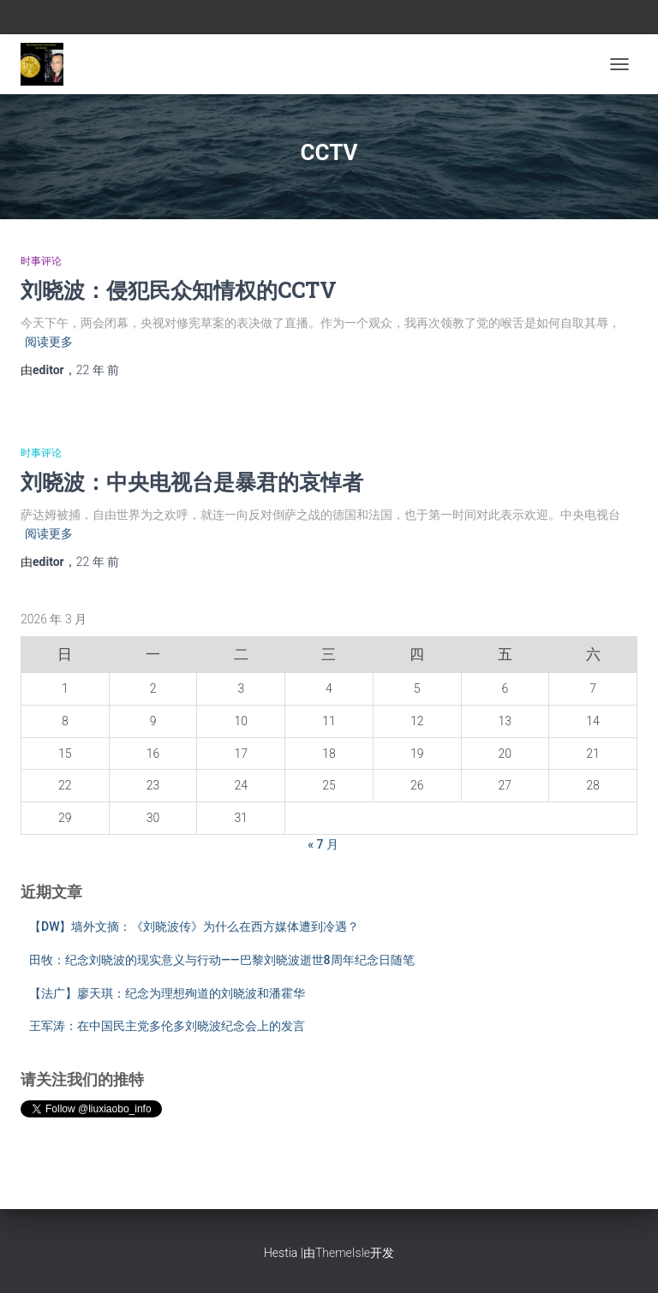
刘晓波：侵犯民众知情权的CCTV (179, 290)
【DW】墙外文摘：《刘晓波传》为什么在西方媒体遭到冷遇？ (194, 926)
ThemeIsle (342, 1253)
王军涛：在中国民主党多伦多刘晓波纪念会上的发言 (167, 1026)
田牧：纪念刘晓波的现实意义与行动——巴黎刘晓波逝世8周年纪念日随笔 (222, 960)
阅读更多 (49, 342)
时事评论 (41, 261)
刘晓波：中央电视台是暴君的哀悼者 (192, 482)
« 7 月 (323, 844)
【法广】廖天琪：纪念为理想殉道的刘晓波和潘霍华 (167, 993)
